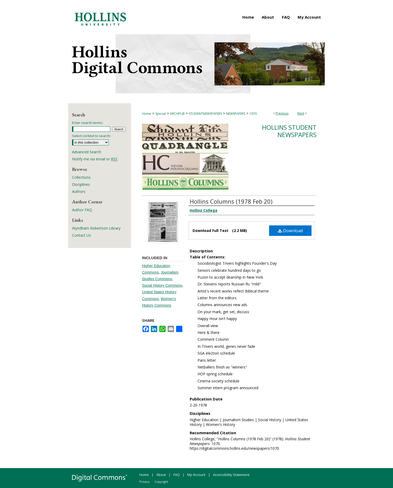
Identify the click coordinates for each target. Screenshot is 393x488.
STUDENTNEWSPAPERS (205, 113)
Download (290, 231)
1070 (253, 113)
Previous (282, 113)
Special (160, 113)
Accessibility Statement (231, 474)
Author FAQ (82, 209)
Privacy (144, 482)
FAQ (176, 474)
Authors (78, 191)
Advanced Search (86, 151)
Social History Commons (162, 285)
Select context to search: (91, 135)
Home (146, 113)
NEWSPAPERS (235, 113)
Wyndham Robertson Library (96, 228)
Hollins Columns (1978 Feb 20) (231, 201)
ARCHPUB (177, 113)
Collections (81, 177)
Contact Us (81, 235)
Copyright (161, 482)
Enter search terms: (87, 122)
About (161, 474)
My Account (196, 474)
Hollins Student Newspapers (289, 131)
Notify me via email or (94, 158)
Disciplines (81, 184)
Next (300, 113)
